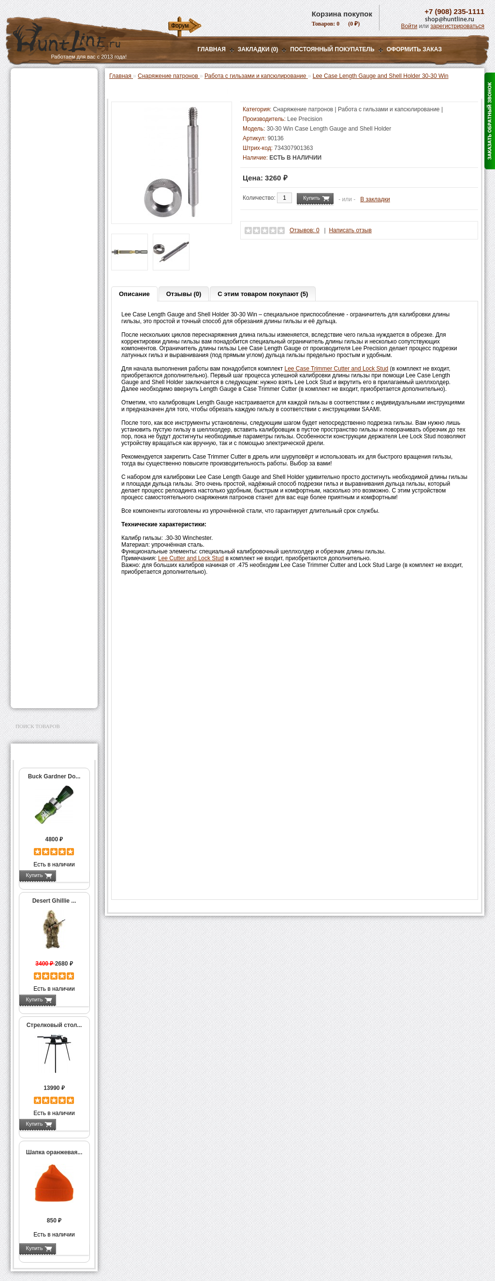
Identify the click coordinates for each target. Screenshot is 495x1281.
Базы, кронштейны (44, 129)
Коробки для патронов (55, 457)
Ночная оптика (38, 117)
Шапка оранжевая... (54, 1152)
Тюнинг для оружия (45, 606)
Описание (134, 294)
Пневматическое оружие (52, 92)
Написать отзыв (350, 230)
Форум (180, 25)
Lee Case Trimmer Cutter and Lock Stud (337, 368)
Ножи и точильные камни (53, 649)
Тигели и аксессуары (53, 413)
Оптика (27, 105)
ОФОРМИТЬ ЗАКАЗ (414, 49)
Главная (212, 49)
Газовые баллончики (47, 80)
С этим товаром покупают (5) (263, 294)
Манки (26, 153)
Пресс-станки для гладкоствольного (49, 210)
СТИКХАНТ (40, 484)
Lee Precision (304, 119)
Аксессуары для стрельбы (40, 579)
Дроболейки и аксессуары (43, 470)
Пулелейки (39, 403)
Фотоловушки (37, 520)
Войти (409, 26)
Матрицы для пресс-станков (52, 335)
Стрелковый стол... (54, 1025)
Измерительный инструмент (46, 426)
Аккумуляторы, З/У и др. (52, 508)
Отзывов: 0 (305, 230)
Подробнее (72, 875)
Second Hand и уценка (48, 692)
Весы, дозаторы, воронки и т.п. (47, 443)
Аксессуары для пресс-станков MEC (56, 244)
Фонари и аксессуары (48, 496)
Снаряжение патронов (49, 196)
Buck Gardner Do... (54, 776)
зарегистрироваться (457, 26)
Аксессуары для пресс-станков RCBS (56, 318)
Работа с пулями (47, 382)
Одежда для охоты (44, 563)
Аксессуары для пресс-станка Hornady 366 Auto (56, 264)
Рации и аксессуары (46, 141)
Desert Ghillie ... (54, 900)
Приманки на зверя (44, 184)
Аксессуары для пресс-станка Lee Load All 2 (56, 227)
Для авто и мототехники (51, 680)
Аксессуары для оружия (52, 594)
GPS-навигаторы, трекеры (42, 548)
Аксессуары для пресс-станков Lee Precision (56, 301)
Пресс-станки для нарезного (49, 284)
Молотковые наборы (53, 392)
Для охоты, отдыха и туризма (47, 634)
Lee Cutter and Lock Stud (191, 558)
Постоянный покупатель (332, 49)
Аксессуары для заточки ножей (52, 665)
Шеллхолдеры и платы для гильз (56, 352)
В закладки (375, 199)
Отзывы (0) (184, 294)
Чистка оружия (38, 618)
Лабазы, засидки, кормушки (42, 169)
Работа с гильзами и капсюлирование (54, 369)
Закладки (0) (258, 49)
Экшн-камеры (37, 532)
